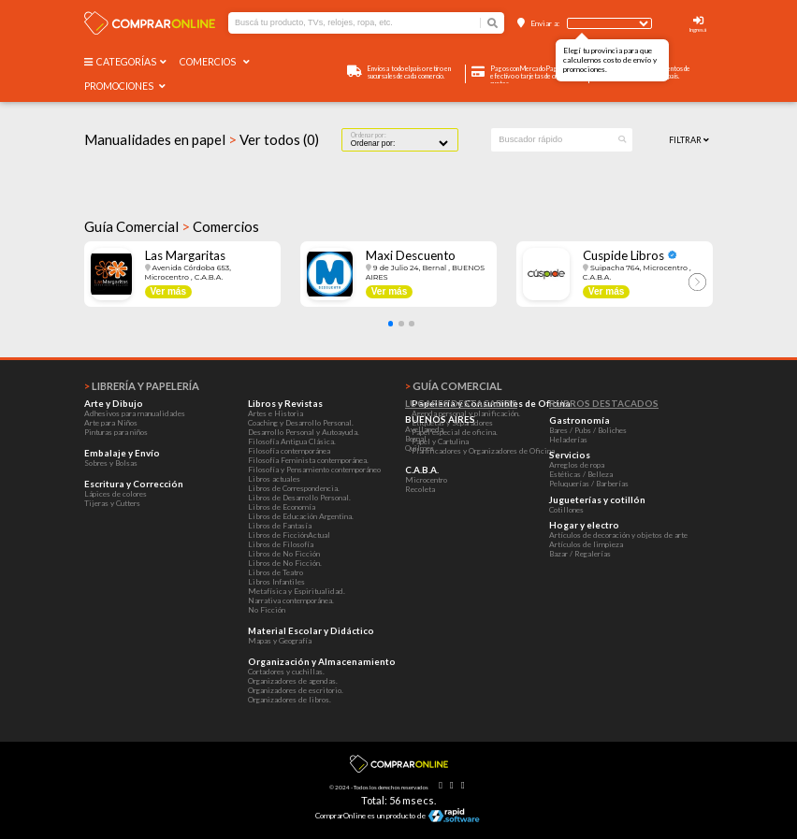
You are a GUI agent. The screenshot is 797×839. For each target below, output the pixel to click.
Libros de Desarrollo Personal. (299, 497)
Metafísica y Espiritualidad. (296, 591)
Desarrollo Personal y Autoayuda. (303, 432)
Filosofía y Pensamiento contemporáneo (314, 469)
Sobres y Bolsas (111, 463)
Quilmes (419, 448)
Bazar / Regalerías (580, 553)
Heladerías (568, 439)
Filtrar (689, 140)
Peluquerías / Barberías (589, 483)
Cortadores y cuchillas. (286, 671)
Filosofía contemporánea (289, 451)
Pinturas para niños (116, 432)
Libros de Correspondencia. (294, 488)
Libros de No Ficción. (285, 563)
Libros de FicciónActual (289, 535)
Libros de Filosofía (280, 544)
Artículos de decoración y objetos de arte (618, 535)
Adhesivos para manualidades (134, 413)
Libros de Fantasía (280, 525)
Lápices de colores (115, 494)
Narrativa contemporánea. (291, 600)
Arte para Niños (111, 422)
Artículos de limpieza (586, 544)
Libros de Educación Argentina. (301, 516)
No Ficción (266, 610)
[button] (391, 323)
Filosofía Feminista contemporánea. (308, 460)
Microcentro (426, 480)
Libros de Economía (281, 507)
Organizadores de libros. (289, 699)
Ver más (168, 291)
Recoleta (420, 489)
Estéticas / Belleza (581, 474)
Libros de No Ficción (284, 553)
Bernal (416, 438)
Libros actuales (274, 479)
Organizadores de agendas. (293, 681)
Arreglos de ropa (576, 465)
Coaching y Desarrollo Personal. (301, 422)
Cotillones (566, 509)
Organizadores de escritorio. (295, 690)
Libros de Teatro (275, 572)
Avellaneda (424, 429)
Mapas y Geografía (280, 640)
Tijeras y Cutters (112, 503)
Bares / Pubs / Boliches (588, 430)
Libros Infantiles (276, 581)
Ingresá (697, 29)
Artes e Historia (275, 413)
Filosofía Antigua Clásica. (292, 441)
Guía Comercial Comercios (171, 226)
